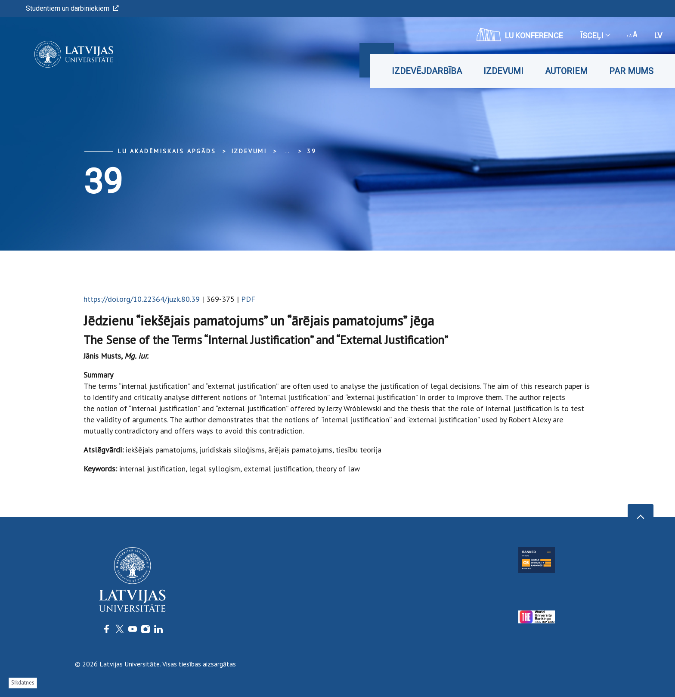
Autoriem (566, 71)
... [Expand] (287, 151)
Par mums (631, 71)
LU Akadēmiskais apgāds (167, 151)
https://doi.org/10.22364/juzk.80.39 (142, 299)
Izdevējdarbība (427, 71)
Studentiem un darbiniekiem (72, 8)
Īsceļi (595, 35)
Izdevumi (503, 71)
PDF (248, 299)
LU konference (520, 34)
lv (658, 35)
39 (311, 151)
